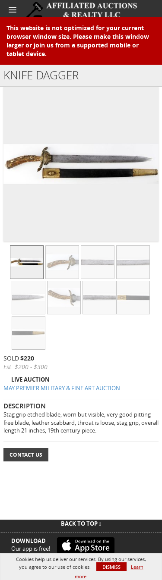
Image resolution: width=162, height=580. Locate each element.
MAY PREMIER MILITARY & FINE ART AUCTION (61, 388)
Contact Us (26, 454)
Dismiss (111, 567)
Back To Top (81, 523)
